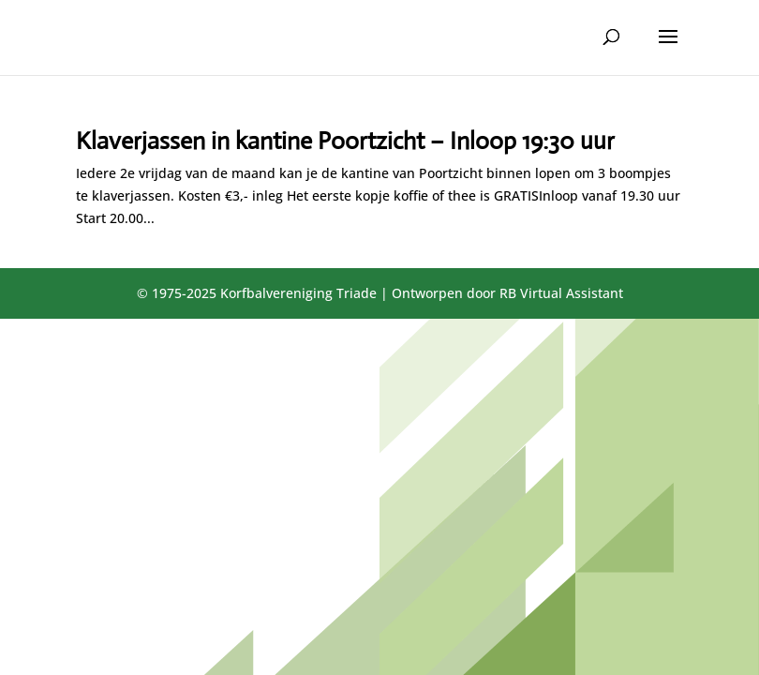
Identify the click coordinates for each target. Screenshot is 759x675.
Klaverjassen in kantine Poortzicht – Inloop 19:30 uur (345, 141)
